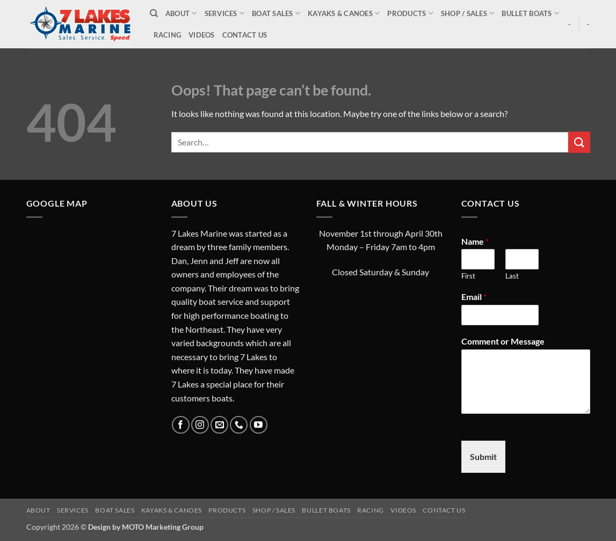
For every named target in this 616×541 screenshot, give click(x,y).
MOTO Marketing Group (163, 526)
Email (474, 296)
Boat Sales (276, 13)
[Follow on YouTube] (258, 425)
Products (410, 13)
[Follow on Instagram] (200, 425)
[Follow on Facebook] (181, 425)
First (468, 276)
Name (475, 241)
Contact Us (244, 35)
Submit (483, 456)
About (181, 13)
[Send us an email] (219, 425)
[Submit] (579, 141)
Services (225, 13)
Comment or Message (503, 341)
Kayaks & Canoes (344, 13)
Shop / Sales (468, 13)
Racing (168, 35)
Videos (202, 35)
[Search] (154, 13)
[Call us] (239, 425)
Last (512, 276)
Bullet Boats (530, 13)
